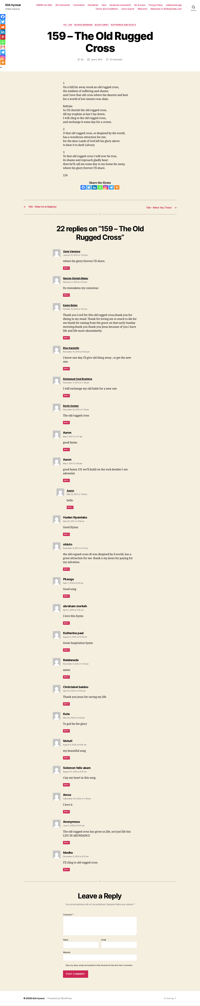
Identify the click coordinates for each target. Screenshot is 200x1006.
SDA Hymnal (13, 5)
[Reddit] (2, 26)
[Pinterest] (2, 37)
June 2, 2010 (96, 60)
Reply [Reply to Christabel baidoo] (66, 704)
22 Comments (116, 60)
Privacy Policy (156, 5)
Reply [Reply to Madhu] (66, 870)
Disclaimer (93, 5)
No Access (140, 5)
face (104, 5)
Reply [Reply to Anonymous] (66, 843)
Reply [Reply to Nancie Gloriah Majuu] (66, 295)
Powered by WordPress (61, 998)
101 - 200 (66, 25)
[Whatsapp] (100, 188)
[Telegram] (111, 188)
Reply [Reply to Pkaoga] (66, 597)
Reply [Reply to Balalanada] (66, 677)
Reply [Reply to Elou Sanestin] (66, 369)
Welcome (142, 9)
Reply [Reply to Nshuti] (66, 758)
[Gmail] (2, 47)
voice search (127, 9)
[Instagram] (105, 188)
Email (103, 940)
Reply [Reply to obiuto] (66, 570)
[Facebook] (83, 188)
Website (66, 953)
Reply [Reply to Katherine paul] (66, 650)
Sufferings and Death (125, 25)
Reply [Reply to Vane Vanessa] (66, 269)
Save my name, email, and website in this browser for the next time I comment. (99, 966)
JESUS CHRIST (102, 25)
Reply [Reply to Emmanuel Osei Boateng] (66, 396)
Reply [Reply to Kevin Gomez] (66, 423)
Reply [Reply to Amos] (66, 812)
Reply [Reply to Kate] (66, 731)
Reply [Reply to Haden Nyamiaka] (66, 535)
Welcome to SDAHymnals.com (166, 9)
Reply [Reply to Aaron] (66, 450)
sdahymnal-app (174, 5)
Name (65, 940)
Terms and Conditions (106, 9)
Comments (79, 5)
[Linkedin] (94, 188)
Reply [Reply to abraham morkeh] (66, 623)
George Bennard (83, 25)
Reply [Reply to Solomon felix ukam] (66, 785)
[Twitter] (88, 188)
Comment (68, 915)
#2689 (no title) (44, 5)
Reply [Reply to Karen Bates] (66, 338)
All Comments (62, 5)
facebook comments (120, 5)
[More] (116, 188)
